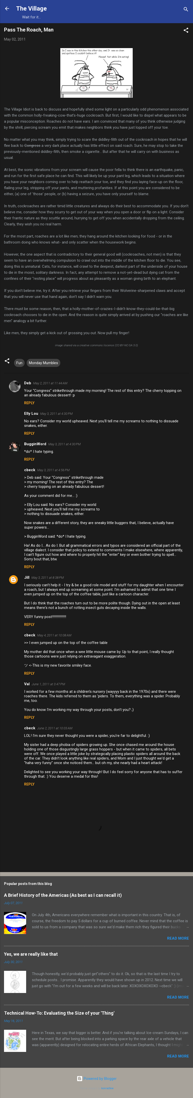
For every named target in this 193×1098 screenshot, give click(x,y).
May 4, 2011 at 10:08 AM (54, 635)
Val (27, 684)
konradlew (107, 1088)
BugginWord (35, 444)
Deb (27, 383)
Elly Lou (31, 413)
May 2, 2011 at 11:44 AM (50, 383)
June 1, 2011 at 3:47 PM (48, 684)
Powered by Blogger (97, 1078)
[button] (186, 31)
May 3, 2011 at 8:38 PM (47, 577)
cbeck (29, 470)
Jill (26, 577)
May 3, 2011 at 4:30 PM (56, 414)
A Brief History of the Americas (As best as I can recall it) (63, 895)
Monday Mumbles (43, 363)
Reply (29, 403)
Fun (19, 363)
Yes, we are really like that (31, 954)
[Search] (186, 10)
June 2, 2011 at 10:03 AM (54, 728)
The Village (31, 8)
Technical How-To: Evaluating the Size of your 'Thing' (59, 1013)
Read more (178, 938)
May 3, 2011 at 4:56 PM (53, 470)
